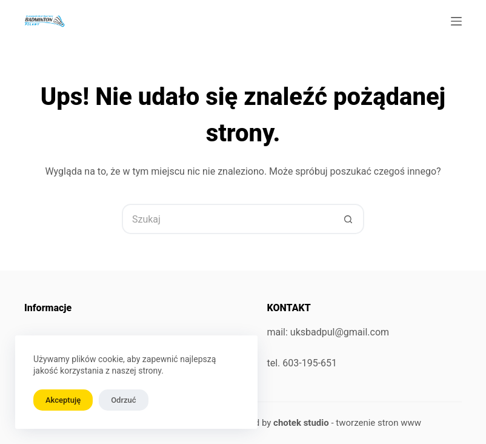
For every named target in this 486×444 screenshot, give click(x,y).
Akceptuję (63, 400)
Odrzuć (123, 400)
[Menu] (456, 21)
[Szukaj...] (228, 219)
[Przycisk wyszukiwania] (349, 219)
